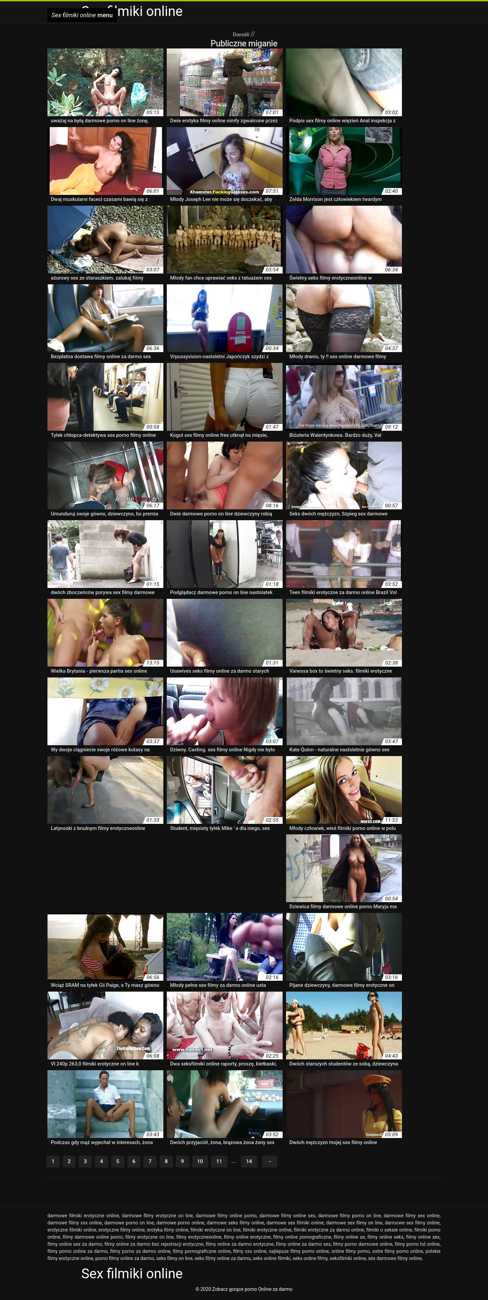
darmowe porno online (180, 1224)
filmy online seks (385, 1239)
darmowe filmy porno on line (349, 1217)
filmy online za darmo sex (303, 1246)
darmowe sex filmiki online (295, 1224)
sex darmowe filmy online (395, 1260)
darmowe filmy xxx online (74, 1224)
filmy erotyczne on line (149, 1239)
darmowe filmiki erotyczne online (83, 1217)
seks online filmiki (271, 1260)
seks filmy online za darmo (223, 1260)
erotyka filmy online (167, 1232)
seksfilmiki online (347, 1260)
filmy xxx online (249, 1253)
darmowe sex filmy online (412, 1224)
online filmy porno (350, 1253)
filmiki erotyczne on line (215, 1232)
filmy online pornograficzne (302, 1239)
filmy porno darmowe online (362, 1246)
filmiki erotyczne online (267, 1232)
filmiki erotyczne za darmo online (329, 1232)
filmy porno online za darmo (77, 1253)
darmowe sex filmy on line (354, 1224)
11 (230, 1163)
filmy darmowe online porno (93, 1239)
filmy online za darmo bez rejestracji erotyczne (153, 1246)
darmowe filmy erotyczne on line (157, 1217)
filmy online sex (423, 1239)
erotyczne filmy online (121, 1232)
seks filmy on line (174, 1260)
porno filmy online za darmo (124, 1260)
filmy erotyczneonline (198, 1239)
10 (209, 1163)
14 (261, 1163)
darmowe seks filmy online (235, 1224)
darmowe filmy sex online (412, 1217)
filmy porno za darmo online (140, 1253)
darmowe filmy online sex (287, 1217)
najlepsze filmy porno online (299, 1253)
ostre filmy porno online (397, 1253)
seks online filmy (309, 1260)
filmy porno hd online (417, 1246)
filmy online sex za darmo (74, 1246)
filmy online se (349, 1239)
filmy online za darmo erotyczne (239, 1246)
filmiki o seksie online (389, 1232)
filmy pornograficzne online (201, 1253)
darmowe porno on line (129, 1224)
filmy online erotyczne (247, 1239)
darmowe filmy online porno (226, 1217)
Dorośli (241, 34)
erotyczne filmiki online (71, 1232)
